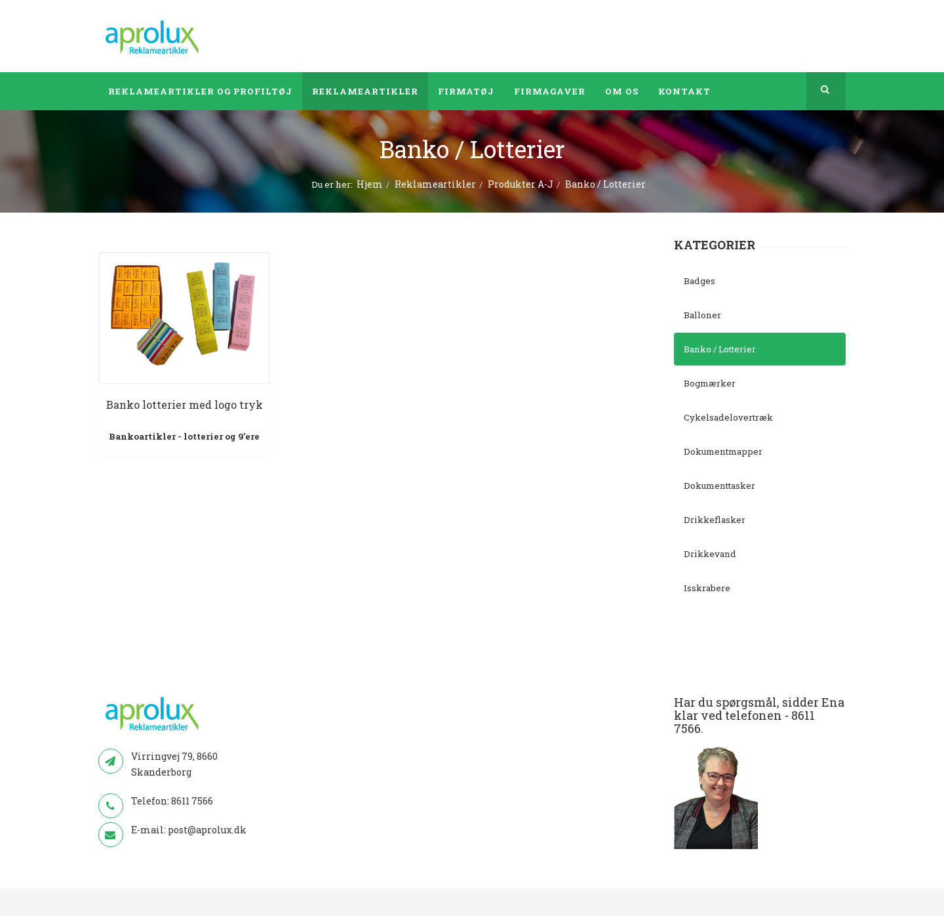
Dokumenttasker (719, 485)
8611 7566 (192, 801)
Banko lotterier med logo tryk (184, 404)
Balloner (702, 315)
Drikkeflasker (714, 520)
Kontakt (684, 91)
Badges (699, 281)
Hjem (370, 184)
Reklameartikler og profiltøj (200, 91)
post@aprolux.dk (207, 829)
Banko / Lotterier (720, 349)
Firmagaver (549, 91)
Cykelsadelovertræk (728, 417)
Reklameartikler (365, 91)
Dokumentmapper (723, 451)
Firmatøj (466, 91)
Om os (622, 91)
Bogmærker (710, 383)
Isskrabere (707, 588)
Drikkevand (710, 554)
